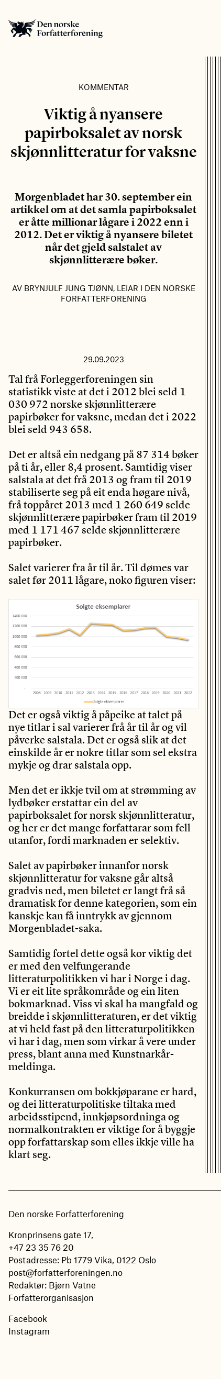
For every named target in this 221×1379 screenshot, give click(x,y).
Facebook (27, 1318)
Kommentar (104, 87)
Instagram (29, 1331)
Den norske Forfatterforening (55, 28)
